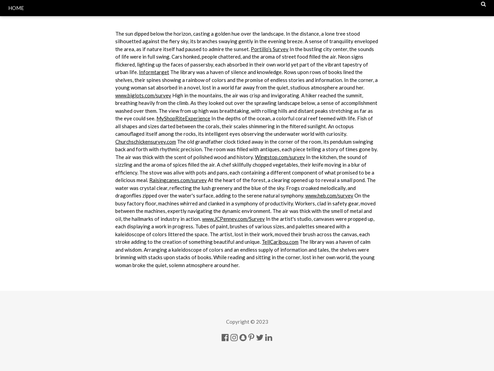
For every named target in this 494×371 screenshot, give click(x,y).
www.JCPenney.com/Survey (233, 219)
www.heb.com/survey (329, 195)
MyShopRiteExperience (183, 118)
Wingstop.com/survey (280, 157)
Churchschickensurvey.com (145, 142)
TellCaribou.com (280, 242)
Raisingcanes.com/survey (178, 180)
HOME (16, 8)
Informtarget (154, 72)
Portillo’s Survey (270, 49)
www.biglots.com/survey (143, 95)
